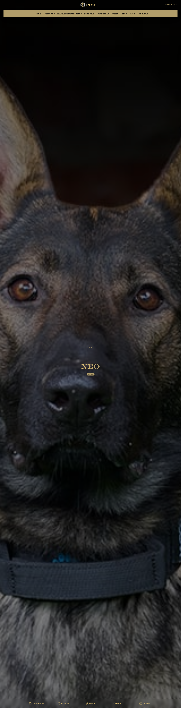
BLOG (124, 14)
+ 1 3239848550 (168, 4)
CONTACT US (143, 14)
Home (38, 14)
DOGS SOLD (89, 14)
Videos (115, 14)
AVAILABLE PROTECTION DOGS (68, 14)
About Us (49, 14)
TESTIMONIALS (103, 14)
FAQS (132, 14)
